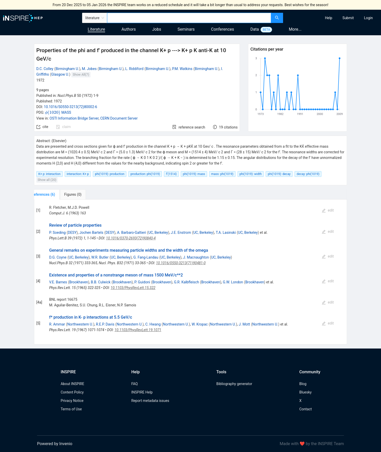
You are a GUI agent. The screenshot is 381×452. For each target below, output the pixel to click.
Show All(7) (81, 74)
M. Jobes (89, 69)
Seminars (186, 29)
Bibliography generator (234, 384)
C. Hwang (153, 324)
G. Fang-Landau (145, 257)
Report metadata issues (150, 401)
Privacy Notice (72, 401)
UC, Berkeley (158, 232)
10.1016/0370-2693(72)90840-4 (131, 238)
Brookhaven (78, 282)
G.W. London (233, 282)
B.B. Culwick (100, 282)
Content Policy (72, 392)
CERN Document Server (119, 118)
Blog (302, 384)
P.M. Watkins (182, 69)
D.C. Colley (44, 69)
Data (254, 29)
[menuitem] (328, 18)
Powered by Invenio (54, 443)
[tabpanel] (190, 272)
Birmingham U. (67, 69)
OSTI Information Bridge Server (74, 118)
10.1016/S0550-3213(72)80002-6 (70, 107)
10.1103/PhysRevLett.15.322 (133, 288)
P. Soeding (57, 232)
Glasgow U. (60, 74)
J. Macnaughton (196, 257)
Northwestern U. (80, 324)
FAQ (134, 384)
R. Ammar (57, 324)
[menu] (332, 18)
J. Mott (244, 324)
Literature (96, 29)
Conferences (222, 29)
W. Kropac (200, 324)
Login (368, 18)
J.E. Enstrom (181, 232)
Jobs (156, 29)
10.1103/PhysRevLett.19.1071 (138, 330)
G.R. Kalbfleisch (186, 282)
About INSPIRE (72, 384)
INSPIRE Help (141, 392)
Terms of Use (71, 409)
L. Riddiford (134, 69)
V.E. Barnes (58, 282)
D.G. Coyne (57, 257)
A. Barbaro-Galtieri (131, 232)
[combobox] (189, 18)
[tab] (50, 194)
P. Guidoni (142, 282)
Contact (305, 409)
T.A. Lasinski (226, 232)
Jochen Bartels (91, 232)
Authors (128, 29)
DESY (72, 232)
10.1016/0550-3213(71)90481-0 (181, 263)
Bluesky (305, 392)
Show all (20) (47, 180)
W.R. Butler (100, 257)
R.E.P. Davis (105, 324)
